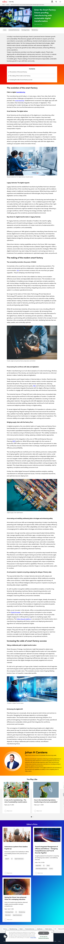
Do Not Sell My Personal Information (43, 937)
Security (51, 868)
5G (18, 270)
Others (48, 865)
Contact (59, 941)
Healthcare (39, 929)
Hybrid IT (7, 858)
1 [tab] (31, 816)
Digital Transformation (19, 858)
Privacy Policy (54, 941)
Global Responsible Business (41, 868)
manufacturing (20, 92)
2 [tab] (32, 816)
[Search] (56, 1)
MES (34, 386)
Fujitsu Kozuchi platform (24, 619)
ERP (14, 441)
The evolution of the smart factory (18, 72)
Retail (21, 929)
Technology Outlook (25, 29)
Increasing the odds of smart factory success (21, 79)
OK (43, 933)
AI (11, 858)
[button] (60, 1)
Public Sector (7, 915)
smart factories (19, 100)
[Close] (52, 932)
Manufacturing (35, 29)
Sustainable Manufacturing (14, 29)
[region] (29, 936)
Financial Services (29, 929)
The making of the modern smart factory (20, 75)
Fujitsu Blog (11, 1)
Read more (8, 873)
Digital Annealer (15, 612)
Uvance (4, 29)
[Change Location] (52, 2)
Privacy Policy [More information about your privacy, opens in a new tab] (33, 937)
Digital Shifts (38, 865)
